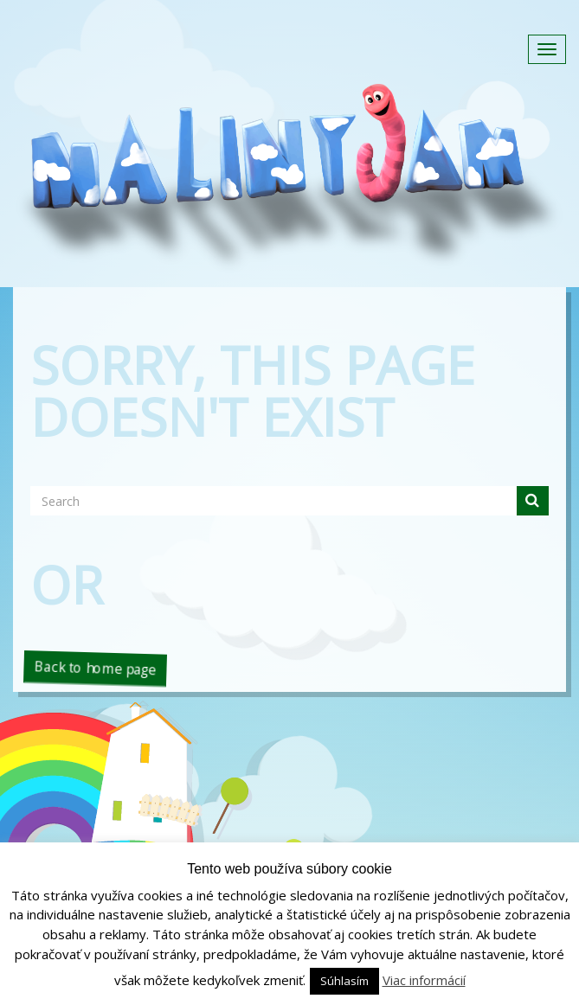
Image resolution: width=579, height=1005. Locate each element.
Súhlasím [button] (344, 981)
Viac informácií (424, 980)
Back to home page (95, 668)
